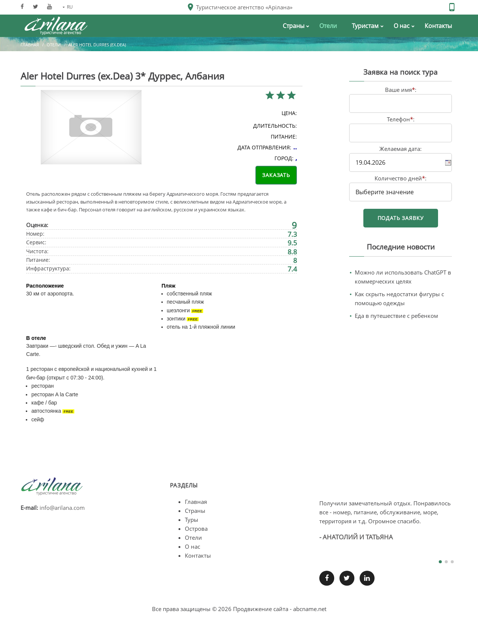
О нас (192, 546)
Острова (196, 528)
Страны (195, 510)
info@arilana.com (62, 507)
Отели (53, 44)
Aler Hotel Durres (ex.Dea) (97, 44)
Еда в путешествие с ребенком (396, 315)
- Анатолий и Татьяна (356, 537)
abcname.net (309, 609)
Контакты (198, 555)
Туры (191, 519)
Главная (30, 44)
